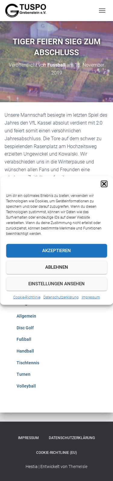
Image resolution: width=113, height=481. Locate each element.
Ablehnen (56, 267)
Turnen (23, 374)
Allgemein (26, 316)
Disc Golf (25, 327)
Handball (25, 351)
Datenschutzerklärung (61, 297)
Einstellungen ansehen (56, 283)
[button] (104, 184)
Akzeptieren (56, 250)
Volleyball (26, 386)
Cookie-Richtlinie (26, 297)
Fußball (24, 339)
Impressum (91, 297)
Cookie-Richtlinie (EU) (56, 453)
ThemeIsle (77, 466)
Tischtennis (28, 362)
